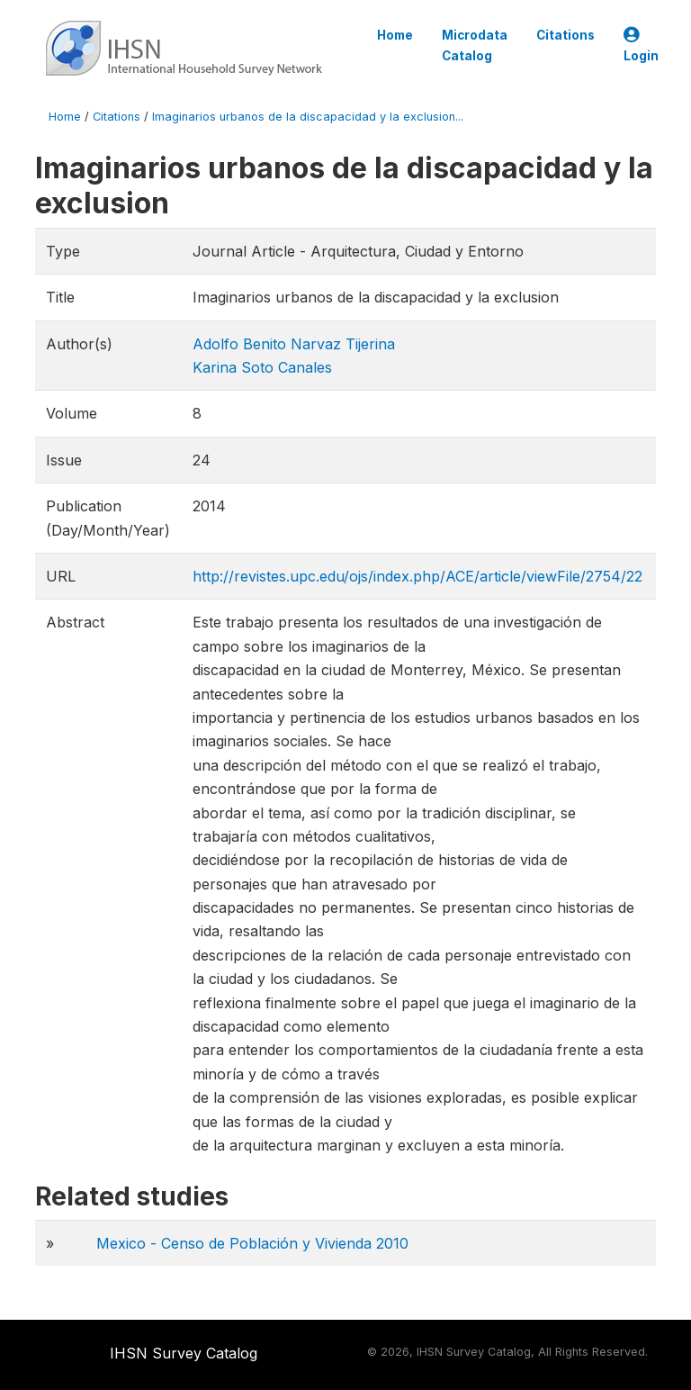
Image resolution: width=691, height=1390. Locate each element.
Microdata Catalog (474, 45)
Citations (565, 35)
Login (641, 45)
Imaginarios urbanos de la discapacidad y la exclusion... (307, 116)
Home (395, 35)
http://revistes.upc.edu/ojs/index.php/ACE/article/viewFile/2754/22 (417, 576)
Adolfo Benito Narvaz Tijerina (294, 344)
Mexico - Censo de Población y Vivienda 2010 (252, 1243)
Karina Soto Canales (262, 367)
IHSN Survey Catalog (183, 1353)
